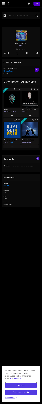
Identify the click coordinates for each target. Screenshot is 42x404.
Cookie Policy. (15, 378)
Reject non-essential (21, 392)
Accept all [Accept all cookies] (21, 385)
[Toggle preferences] (11, 398)
